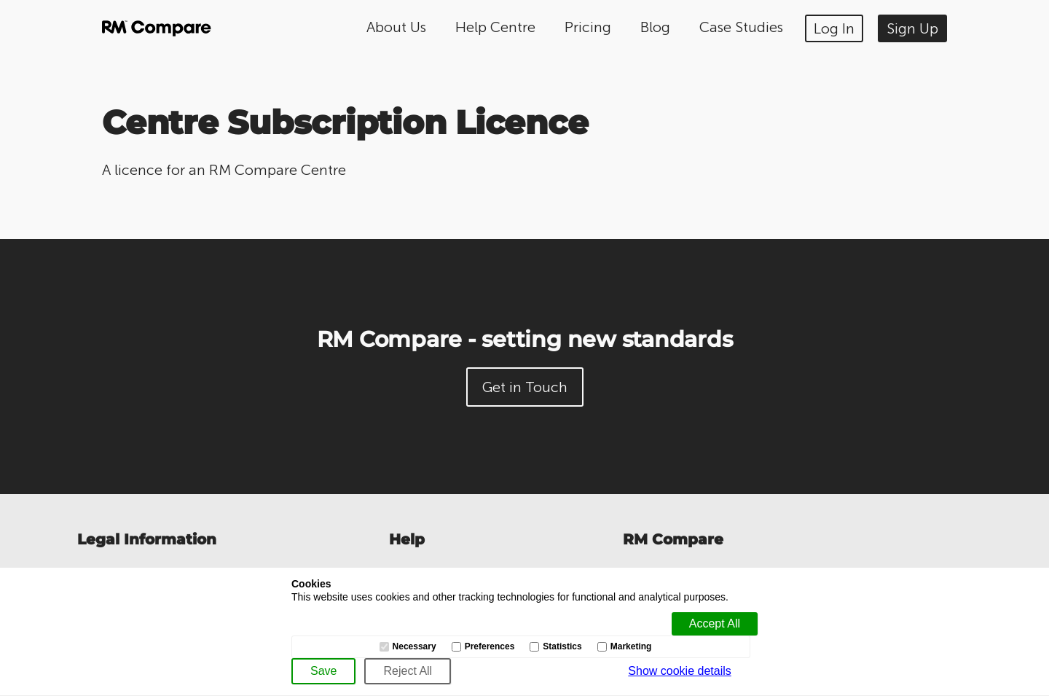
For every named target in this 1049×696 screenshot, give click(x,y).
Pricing (588, 27)
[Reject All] (407, 671)
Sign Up (912, 28)
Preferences (490, 647)
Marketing (631, 647)
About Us (396, 27)
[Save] (323, 671)
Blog (655, 27)
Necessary (414, 647)
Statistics (562, 647)
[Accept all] (715, 624)
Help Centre (495, 27)
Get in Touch (524, 387)
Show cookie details (679, 671)
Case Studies (741, 27)
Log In (834, 28)
